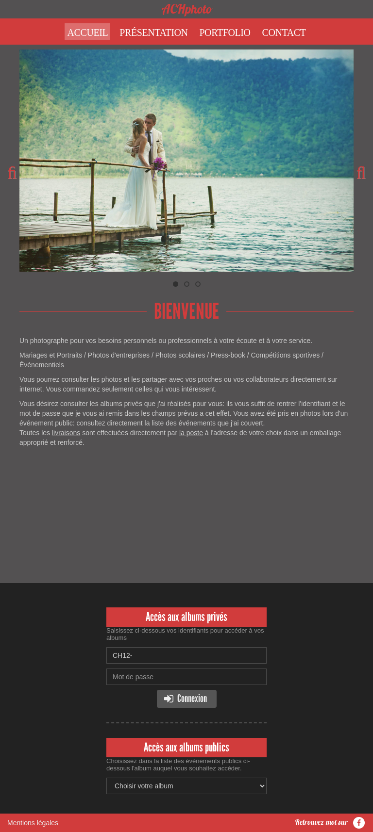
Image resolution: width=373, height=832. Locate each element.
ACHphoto (186, 9)
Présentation (153, 32)
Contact (284, 32)
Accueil (87, 32)
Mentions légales (32, 823)
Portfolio (224, 32)
